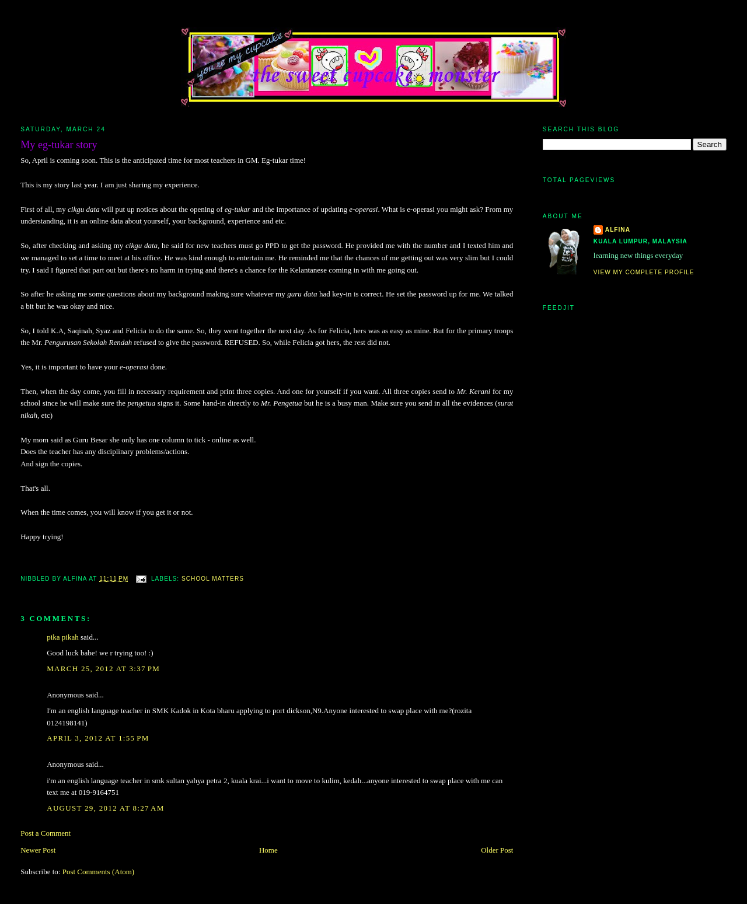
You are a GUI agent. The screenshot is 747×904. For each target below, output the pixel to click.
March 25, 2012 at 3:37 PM (103, 668)
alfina (617, 229)
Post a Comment (45, 833)
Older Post (497, 850)
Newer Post (37, 850)
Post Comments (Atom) (98, 871)
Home (268, 850)
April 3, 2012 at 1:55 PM (98, 738)
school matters (212, 578)
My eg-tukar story (58, 145)
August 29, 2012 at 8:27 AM (105, 808)
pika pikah (63, 637)
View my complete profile (644, 272)
